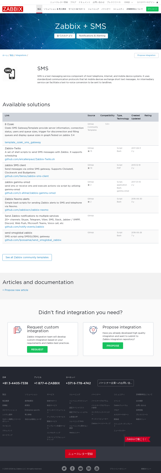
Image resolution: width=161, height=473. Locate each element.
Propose (113, 345)
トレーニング (74, 394)
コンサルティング (53, 433)
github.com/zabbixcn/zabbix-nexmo (26, 210)
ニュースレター (120, 430)
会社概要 (139, 401)
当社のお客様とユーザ (33, 419)
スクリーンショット (9, 410)
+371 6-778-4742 (78, 383)
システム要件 (7, 414)
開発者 (116, 419)
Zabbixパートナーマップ (101, 423)
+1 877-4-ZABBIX (47, 383)
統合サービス (52, 405)
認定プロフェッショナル (78, 412)
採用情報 (139, 410)
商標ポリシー (141, 419)
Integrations (21, 55)
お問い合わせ (99, 2)
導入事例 (28, 414)
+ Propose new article (15, 290)
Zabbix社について (144, 394)
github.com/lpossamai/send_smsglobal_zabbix (33, 240)
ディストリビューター (100, 419)
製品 (12, 55)
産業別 (27, 405)
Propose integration (146, 55)
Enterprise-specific (32, 410)
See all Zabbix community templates (27, 257)
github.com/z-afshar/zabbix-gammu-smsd (30, 193)
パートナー (96, 394)
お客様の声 (73, 417)
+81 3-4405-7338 (15, 383)
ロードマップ (7, 435)
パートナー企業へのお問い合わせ (116, 383)
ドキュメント (84, 2)
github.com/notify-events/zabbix (24, 227)
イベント (117, 401)
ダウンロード (152, 9)
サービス (50, 394)
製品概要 (5, 401)
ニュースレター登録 (59, 2)
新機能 (4, 405)
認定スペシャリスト (76, 407)
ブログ (73, 2)
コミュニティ (119, 394)
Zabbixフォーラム (121, 405)
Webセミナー (74, 433)
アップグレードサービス (56, 417)
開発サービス (52, 421)
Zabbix (12, 9)
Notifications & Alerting (92, 36)
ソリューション (31, 394)
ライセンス (6, 426)
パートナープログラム (100, 401)
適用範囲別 (29, 401)
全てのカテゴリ (65, 36)
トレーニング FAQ (76, 421)
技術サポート (52, 401)
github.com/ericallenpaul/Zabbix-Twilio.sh (30, 159)
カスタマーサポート (121, 414)
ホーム (5, 55)
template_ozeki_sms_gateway (23, 142)
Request (37, 349)
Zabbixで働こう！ (137, 439)
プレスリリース (114, 2)
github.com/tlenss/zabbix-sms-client (27, 176)
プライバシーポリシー (118, 469)
